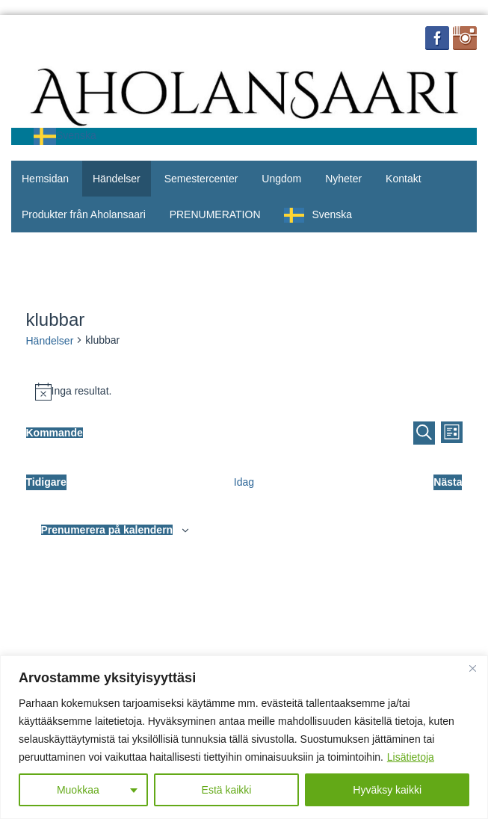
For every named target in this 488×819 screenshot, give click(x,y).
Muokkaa (78, 790)
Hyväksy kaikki (387, 790)
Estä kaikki (227, 790)
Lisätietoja (410, 757)
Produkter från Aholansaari (84, 214)
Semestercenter (201, 179)
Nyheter (343, 179)
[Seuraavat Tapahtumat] (447, 482)
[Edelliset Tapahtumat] (46, 482)
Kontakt (403, 179)
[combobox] (65, 136)
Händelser (116, 179)
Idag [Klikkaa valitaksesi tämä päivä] (244, 482)
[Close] (472, 668)
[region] (244, 737)
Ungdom (281, 179)
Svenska (65, 135)
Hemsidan (45, 179)
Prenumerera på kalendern (107, 530)
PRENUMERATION (215, 214)
